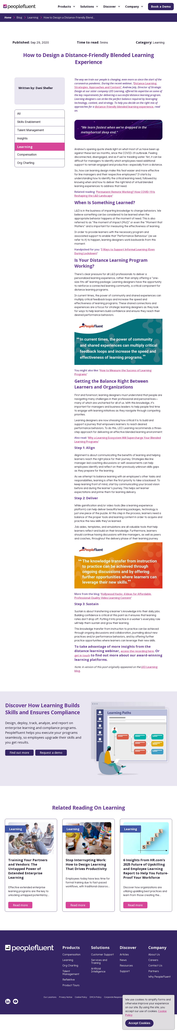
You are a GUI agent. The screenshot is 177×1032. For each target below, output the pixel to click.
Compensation (27, 154)
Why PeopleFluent (159, 976)
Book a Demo (161, 6)
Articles (124, 954)
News (123, 960)
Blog (19, 17)
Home (7, 17)
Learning (32, 17)
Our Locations (50, 997)
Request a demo (51, 753)
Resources (126, 965)
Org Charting (25, 162)
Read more (20, 905)
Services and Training (99, 961)
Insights (22, 138)
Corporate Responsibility (115, 997)
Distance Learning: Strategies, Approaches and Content (115, 85)
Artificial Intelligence (98, 970)
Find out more (19, 753)
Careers (153, 960)
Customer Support (102, 954)
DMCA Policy (95, 997)
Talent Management (30, 130)
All (19, 113)
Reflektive (68, 979)
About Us (154, 954)
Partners (153, 971)
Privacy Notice (65, 997)
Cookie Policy (81, 997)
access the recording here (137, 651)
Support (125, 971)
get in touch (82, 655)
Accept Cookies (139, 1023)
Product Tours (70, 985)
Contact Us (155, 965)
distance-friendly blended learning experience (124, 106)
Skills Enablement (28, 122)
